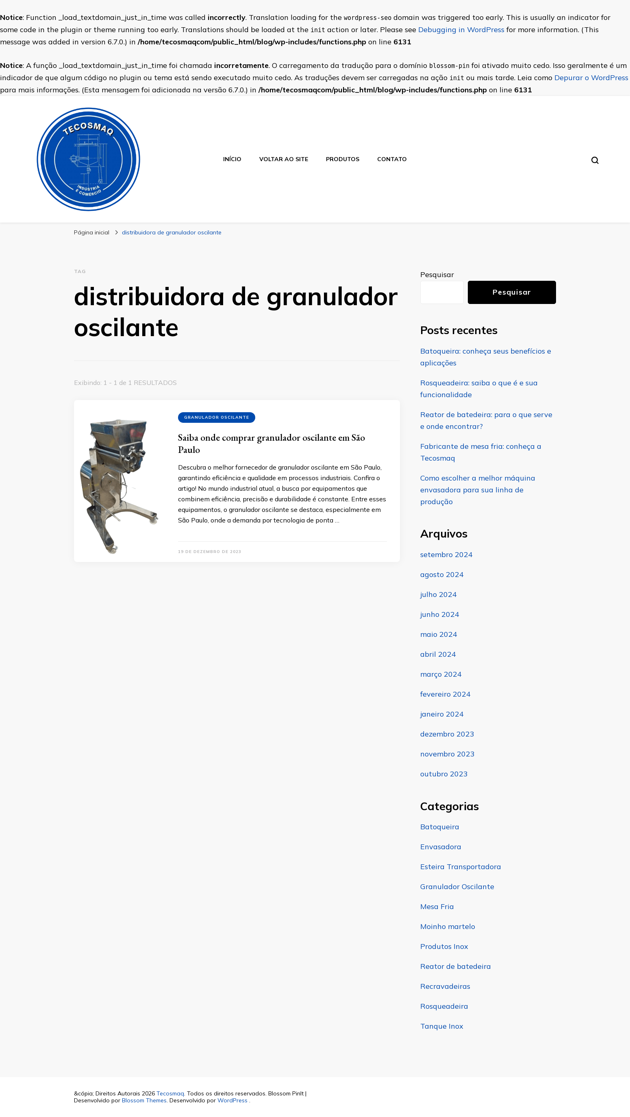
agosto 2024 (442, 574)
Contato (392, 159)
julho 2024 (438, 594)
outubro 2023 (444, 773)
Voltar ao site (283, 159)
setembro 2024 (446, 554)
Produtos (342, 159)
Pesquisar (437, 274)
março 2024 (441, 674)
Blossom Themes (144, 1100)
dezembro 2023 (447, 734)
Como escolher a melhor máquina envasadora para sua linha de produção (477, 489)
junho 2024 (439, 614)
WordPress (232, 1100)
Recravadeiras (445, 986)
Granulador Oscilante (216, 417)
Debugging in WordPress (461, 29)
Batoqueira (439, 826)
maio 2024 (438, 634)
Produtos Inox (444, 946)
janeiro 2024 (442, 714)
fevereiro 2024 (445, 694)
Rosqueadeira (444, 1006)
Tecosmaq (170, 1093)
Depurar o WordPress (591, 77)
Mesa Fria (437, 906)
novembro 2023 (447, 754)
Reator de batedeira (455, 966)
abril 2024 (438, 654)
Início (232, 159)
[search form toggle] (595, 160)
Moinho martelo (447, 926)
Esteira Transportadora (460, 866)
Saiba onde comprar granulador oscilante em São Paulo (271, 443)
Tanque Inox (441, 1026)
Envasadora (440, 846)
